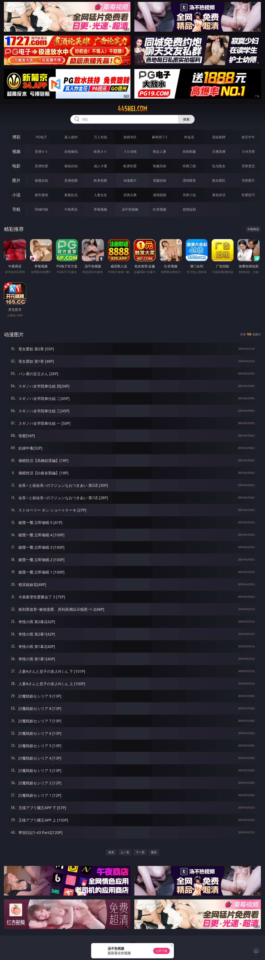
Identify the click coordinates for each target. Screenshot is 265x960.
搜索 (186, 119)
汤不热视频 (130, 209)
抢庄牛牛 (248, 137)
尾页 (154, 852)
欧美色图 (100, 180)
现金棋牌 (218, 137)
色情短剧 (189, 209)
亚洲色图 (71, 180)
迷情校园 (159, 195)
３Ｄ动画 (130, 151)
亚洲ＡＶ (41, 151)
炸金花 (189, 137)
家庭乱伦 (71, 195)
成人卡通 (100, 166)
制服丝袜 (159, 166)
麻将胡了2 (159, 137)
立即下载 (161, 951)
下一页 (140, 852)
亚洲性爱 (41, 166)
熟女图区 (218, 180)
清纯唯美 (189, 180)
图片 (16, 180)
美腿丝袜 (159, 180)
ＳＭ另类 (248, 151)
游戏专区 (130, 137)
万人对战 (100, 137)
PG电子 (41, 137)
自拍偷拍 (71, 151)
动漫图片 (130, 180)
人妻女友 (100, 195)
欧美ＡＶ (100, 151)
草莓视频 (100, 209)
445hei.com (132, 109)
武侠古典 (130, 195)
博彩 (16, 137)
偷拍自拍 (71, 166)
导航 (16, 209)
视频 (16, 151)
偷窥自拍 (41, 180)
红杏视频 (159, 209)
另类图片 (248, 180)
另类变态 (248, 166)
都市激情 (41, 195)
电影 (16, 166)
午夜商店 (71, 209)
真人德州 (71, 137)
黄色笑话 (218, 195)
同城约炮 (41, 209)
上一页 (124, 852)
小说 (16, 195)
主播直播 (218, 151)
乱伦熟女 (218, 166)
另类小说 (189, 195)
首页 (111, 852)
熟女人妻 (159, 151)
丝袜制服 (189, 151)
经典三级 (189, 166)
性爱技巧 (248, 195)
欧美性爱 (130, 166)
